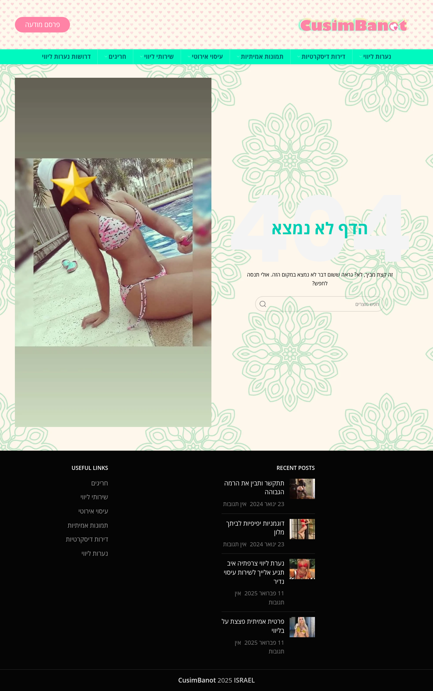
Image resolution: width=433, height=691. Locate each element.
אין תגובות (235, 504)
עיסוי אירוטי (93, 511)
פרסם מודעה (42, 24)
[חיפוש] (320, 304)
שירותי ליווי (94, 497)
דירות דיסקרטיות (87, 539)
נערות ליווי (95, 553)
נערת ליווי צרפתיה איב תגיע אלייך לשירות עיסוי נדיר (254, 572)
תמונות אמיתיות (88, 525)
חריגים (99, 483)
